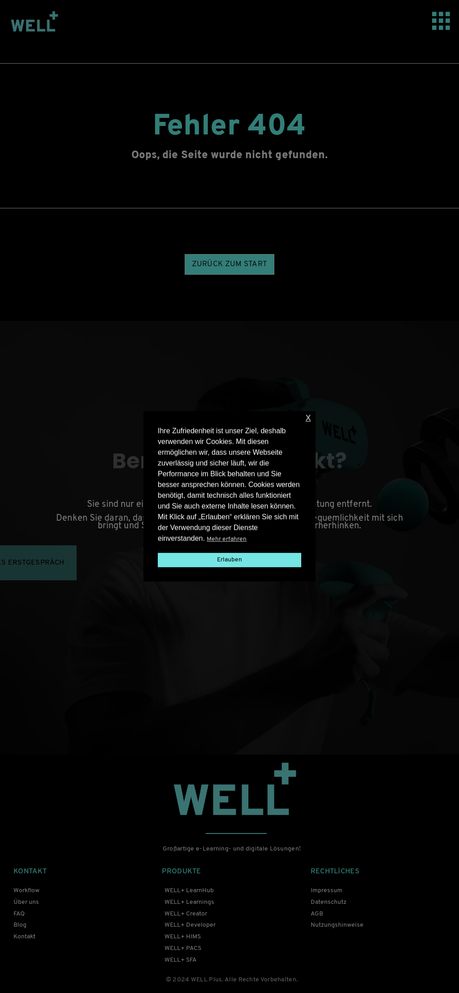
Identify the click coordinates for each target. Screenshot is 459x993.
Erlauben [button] (229, 560)
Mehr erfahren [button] (227, 539)
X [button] (308, 418)
